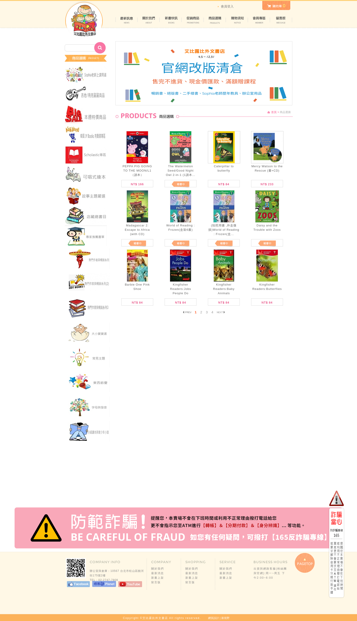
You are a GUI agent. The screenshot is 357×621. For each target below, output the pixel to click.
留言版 (156, 582)
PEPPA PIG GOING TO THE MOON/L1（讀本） (137, 171)
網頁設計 (213, 618)
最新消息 (157, 573)
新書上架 (157, 577)
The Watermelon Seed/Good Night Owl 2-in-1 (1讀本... (180, 171)
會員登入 (227, 6)
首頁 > (275, 112)
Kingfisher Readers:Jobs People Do (180, 289)
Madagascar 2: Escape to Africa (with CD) (137, 230)
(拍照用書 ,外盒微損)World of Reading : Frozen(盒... (223, 230)
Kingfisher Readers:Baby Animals (224, 289)
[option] (203, 73)
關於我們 (157, 568)
